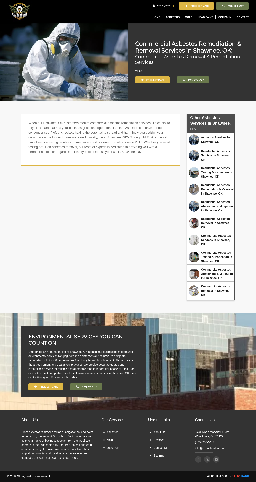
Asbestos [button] (173, 17)
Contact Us (160, 447)
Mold (110, 439)
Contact (243, 17)
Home (156, 17)
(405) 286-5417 (232, 6)
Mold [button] (189, 17)
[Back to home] (19, 11)
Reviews (158, 439)
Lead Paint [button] (205, 17)
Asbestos (112, 432)
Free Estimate (196, 6)
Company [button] (224, 17)
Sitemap (158, 455)
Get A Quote (161, 5)
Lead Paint (113, 447)
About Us (159, 432)
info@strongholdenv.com (210, 448)
